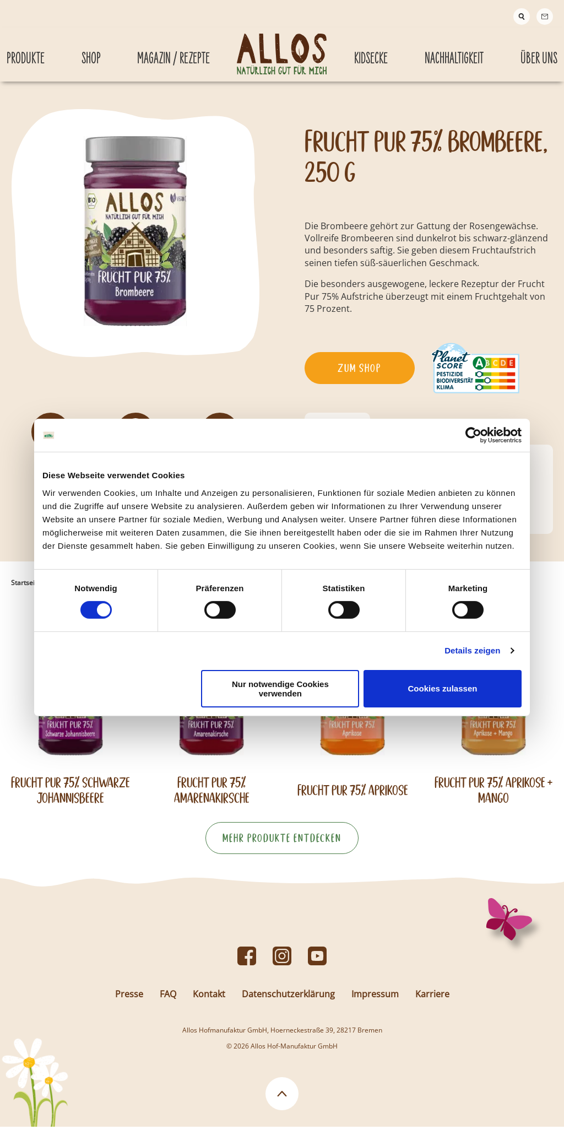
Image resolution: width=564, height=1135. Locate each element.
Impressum (375, 1002)
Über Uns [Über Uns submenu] (538, 49)
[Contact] (544, 16)
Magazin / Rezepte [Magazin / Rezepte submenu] (173, 49)
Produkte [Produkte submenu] (26, 49)
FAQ (168, 1002)
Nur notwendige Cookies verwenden (280, 688)
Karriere (432, 1002)
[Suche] (521, 16)
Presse (129, 1002)
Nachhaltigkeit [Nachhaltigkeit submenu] (454, 49)
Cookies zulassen (443, 688)
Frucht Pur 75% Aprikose (352, 799)
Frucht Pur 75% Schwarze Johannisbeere (70, 798)
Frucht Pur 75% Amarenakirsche (212, 798)
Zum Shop (359, 376)
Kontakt (209, 1002)
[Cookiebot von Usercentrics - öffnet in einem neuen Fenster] (473, 435)
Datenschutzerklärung (288, 1002)
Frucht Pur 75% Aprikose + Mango (493, 798)
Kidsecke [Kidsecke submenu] (371, 49)
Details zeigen (472, 650)
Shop (91, 49)
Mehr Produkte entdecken (282, 846)
